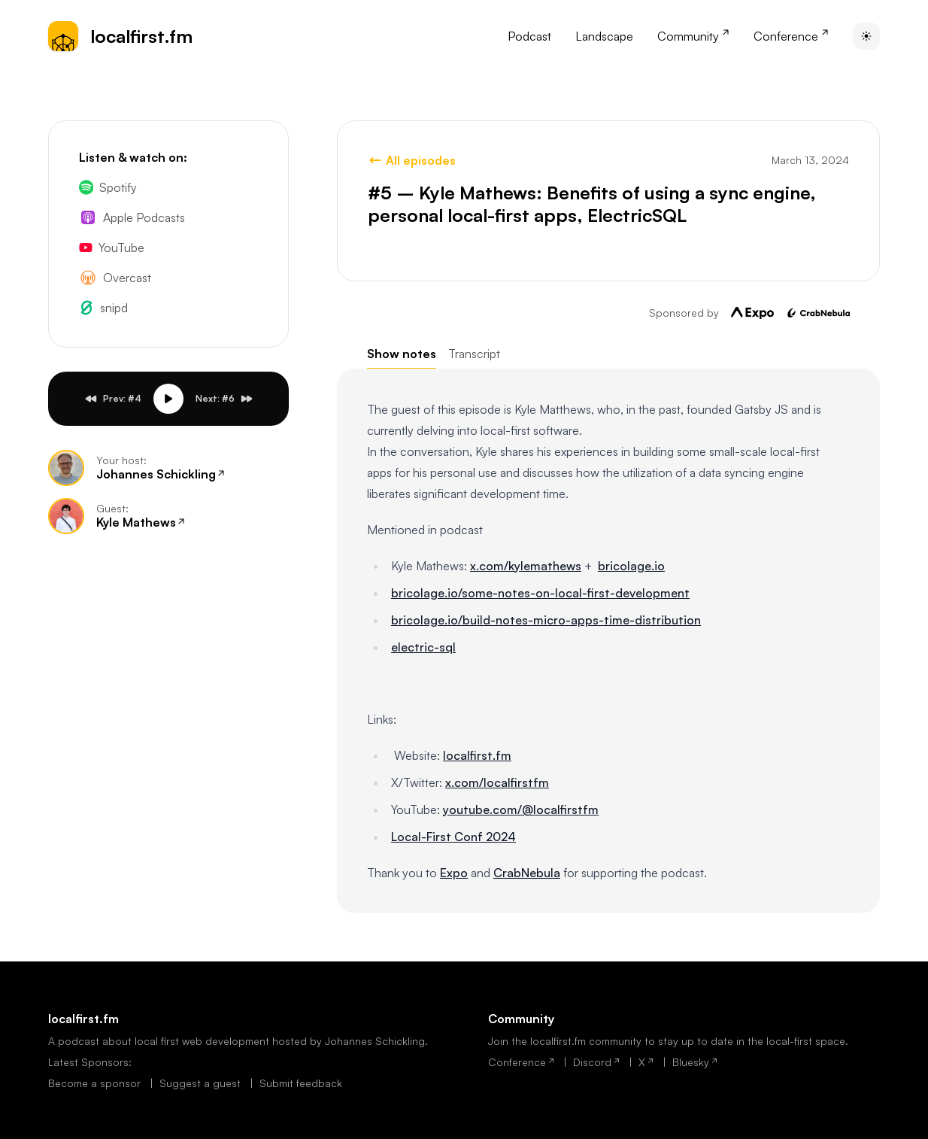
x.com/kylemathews (525, 565)
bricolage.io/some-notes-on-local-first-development (540, 592)
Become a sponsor (96, 1083)
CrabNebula (526, 872)
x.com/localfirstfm (497, 782)
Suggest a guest (201, 1083)
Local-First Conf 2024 (453, 836)
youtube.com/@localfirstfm (521, 809)
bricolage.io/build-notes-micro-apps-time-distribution (546, 619)
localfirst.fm (477, 755)
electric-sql (423, 647)
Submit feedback (300, 1083)
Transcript (474, 353)
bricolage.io (631, 565)
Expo (454, 872)
